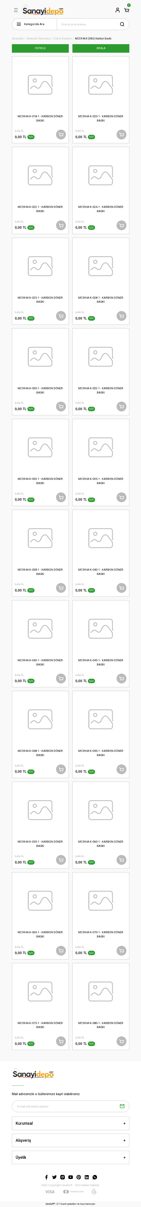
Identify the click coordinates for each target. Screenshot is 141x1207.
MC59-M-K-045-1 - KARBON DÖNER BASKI (100, 662)
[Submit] (122, 1106)
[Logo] (43, 10)
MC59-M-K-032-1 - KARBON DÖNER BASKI (100, 390)
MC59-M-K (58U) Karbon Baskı (93, 38)
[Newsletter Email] (70, 1106)
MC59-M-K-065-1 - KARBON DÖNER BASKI (40, 934)
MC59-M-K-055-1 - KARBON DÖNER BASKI (40, 844)
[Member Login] (117, 10)
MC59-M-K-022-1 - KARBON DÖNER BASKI (40, 209)
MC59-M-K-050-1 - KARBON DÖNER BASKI (100, 753)
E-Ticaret (62, 1204)
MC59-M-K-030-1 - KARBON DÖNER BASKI (40, 390)
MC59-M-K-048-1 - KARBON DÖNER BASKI (40, 753)
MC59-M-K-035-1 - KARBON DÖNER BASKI (100, 481)
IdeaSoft (50, 1204)
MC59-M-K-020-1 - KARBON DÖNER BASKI (100, 118)
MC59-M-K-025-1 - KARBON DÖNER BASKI (40, 300)
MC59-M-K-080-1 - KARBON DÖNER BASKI (100, 1025)
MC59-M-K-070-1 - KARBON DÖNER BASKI (100, 934)
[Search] (93, 24)
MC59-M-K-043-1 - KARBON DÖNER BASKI (40, 662)
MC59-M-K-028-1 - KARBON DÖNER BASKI (100, 300)
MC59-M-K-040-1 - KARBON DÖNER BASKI (100, 572)
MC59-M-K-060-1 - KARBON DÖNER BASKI (100, 844)
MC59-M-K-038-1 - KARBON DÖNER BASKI (40, 572)
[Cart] (126, 10)
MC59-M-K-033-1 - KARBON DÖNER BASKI (40, 481)
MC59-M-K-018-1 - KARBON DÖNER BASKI (40, 118)
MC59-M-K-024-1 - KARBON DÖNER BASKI (100, 209)
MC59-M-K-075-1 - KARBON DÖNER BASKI (40, 1025)
